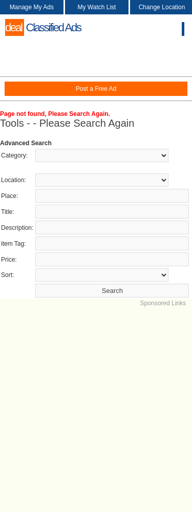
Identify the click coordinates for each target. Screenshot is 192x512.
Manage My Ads (32, 7)
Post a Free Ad (96, 88)
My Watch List (97, 7)
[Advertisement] (96, 404)
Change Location (162, 7)
